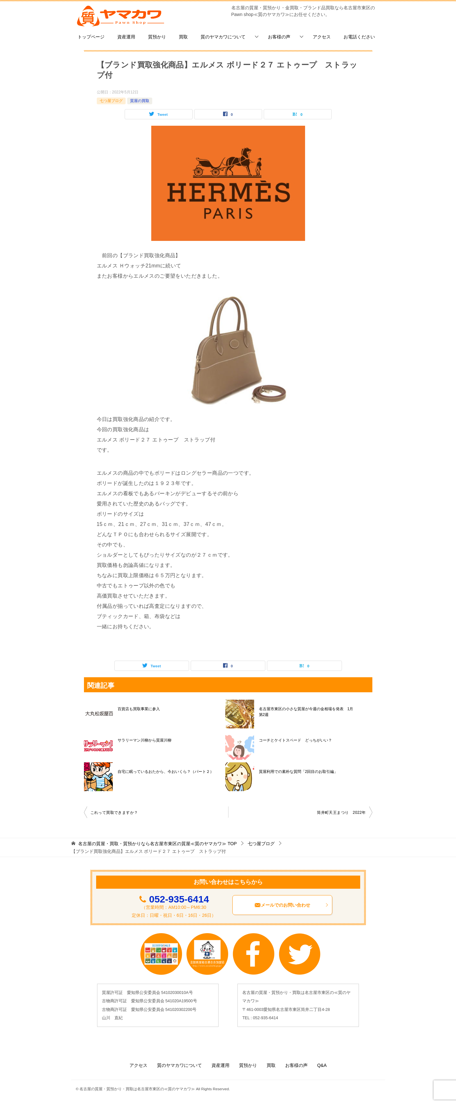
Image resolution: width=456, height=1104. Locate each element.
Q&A (322, 1065)
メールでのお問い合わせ (291, 905)
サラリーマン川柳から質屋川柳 (144, 740)
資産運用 (126, 36)
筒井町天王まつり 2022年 (341, 812)
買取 (183, 36)
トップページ (91, 36)
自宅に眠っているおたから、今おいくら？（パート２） (166, 771)
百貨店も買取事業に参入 (139, 709)
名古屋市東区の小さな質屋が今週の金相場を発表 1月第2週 (306, 712)
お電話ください (359, 36)
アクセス (322, 36)
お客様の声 (279, 36)
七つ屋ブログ (111, 101)
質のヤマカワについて (223, 36)
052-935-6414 (179, 899)
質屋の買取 (139, 101)
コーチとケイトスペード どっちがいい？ (295, 740)
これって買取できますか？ (114, 812)
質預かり (157, 36)
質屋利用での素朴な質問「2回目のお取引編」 (298, 771)
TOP (157, 843)
